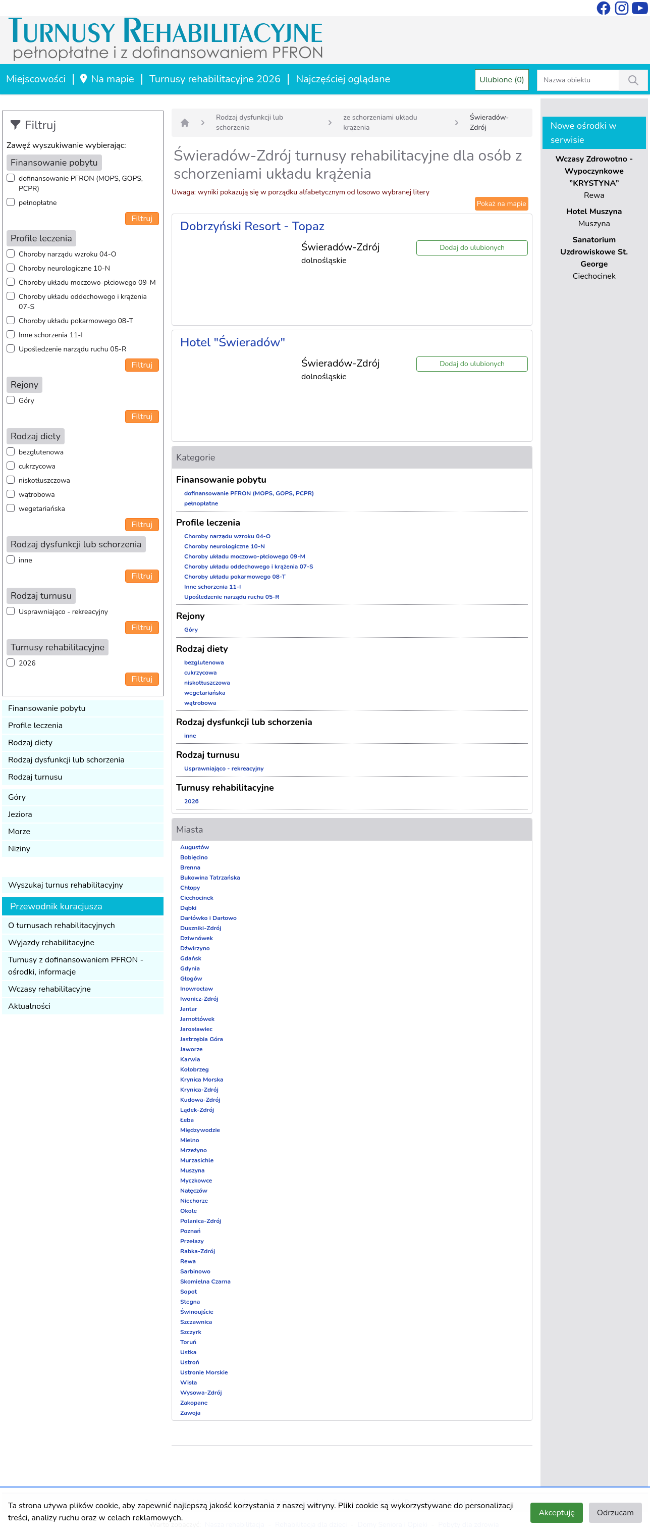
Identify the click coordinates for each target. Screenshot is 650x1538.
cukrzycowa (37, 466)
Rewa (188, 1261)
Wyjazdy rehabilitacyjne (51, 942)
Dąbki (188, 908)
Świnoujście (196, 1312)
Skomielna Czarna (205, 1281)
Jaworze (191, 1049)
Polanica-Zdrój (200, 1221)
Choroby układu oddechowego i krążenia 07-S (83, 302)
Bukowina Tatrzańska (210, 878)
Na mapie (106, 79)
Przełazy (192, 1241)
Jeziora (20, 814)
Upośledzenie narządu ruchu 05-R (72, 349)
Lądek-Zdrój (197, 1110)
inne (25, 560)
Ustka (188, 1352)
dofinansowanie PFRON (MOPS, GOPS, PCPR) (81, 183)
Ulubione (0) (501, 79)
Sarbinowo (195, 1271)
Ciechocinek (196, 898)
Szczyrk (190, 1332)
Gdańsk (190, 958)
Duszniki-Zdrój (200, 928)
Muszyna (192, 1170)
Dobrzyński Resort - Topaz (252, 226)
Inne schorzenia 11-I (51, 335)
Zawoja (190, 1413)
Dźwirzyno (195, 948)
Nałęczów (193, 1191)
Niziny (19, 848)
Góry (26, 400)
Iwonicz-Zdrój (199, 999)
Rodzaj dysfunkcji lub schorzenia (66, 759)
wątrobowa (37, 494)
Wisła (188, 1382)
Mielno (189, 1140)
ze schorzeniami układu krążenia (380, 122)
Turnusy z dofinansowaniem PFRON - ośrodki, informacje (75, 966)
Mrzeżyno (193, 1150)
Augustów (194, 847)
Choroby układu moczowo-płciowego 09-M (87, 282)
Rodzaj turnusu (35, 777)
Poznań (190, 1231)
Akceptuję (556, 1512)
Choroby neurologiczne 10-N (64, 268)
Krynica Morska (202, 1079)
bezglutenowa (41, 452)
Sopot (188, 1292)
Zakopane (193, 1403)
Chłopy (190, 888)
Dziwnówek (196, 938)
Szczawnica (196, 1322)
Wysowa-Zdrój (201, 1393)
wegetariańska (42, 509)
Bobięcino (194, 857)
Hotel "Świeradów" (232, 342)
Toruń (188, 1342)
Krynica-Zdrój (199, 1090)
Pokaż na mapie (501, 204)
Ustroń (189, 1362)
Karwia (190, 1059)
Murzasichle (196, 1160)
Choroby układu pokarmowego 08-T (76, 321)
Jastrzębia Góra (201, 1039)
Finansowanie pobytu (47, 708)
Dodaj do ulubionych (472, 247)
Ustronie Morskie (204, 1372)
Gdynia (190, 968)
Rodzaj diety (30, 742)
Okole (188, 1211)
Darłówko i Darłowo (208, 918)
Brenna (190, 867)
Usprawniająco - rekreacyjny (63, 612)
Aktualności (29, 1006)
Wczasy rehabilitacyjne (49, 989)
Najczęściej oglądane (343, 79)
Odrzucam (615, 1512)
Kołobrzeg (194, 1069)
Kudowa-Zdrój (200, 1100)
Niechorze (194, 1201)
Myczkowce (196, 1180)
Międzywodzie (200, 1130)
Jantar (188, 1009)
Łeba (187, 1120)
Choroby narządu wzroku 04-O (67, 254)
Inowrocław (196, 989)
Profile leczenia (35, 725)
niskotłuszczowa (44, 480)
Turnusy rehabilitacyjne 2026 (215, 79)
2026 (27, 663)
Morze (19, 831)
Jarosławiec (196, 1029)
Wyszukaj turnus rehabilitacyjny (65, 885)
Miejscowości (36, 79)
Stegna (190, 1302)
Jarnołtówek (197, 1019)
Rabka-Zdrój (197, 1251)
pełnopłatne (38, 203)
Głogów (191, 979)
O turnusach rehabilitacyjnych (61, 925)
